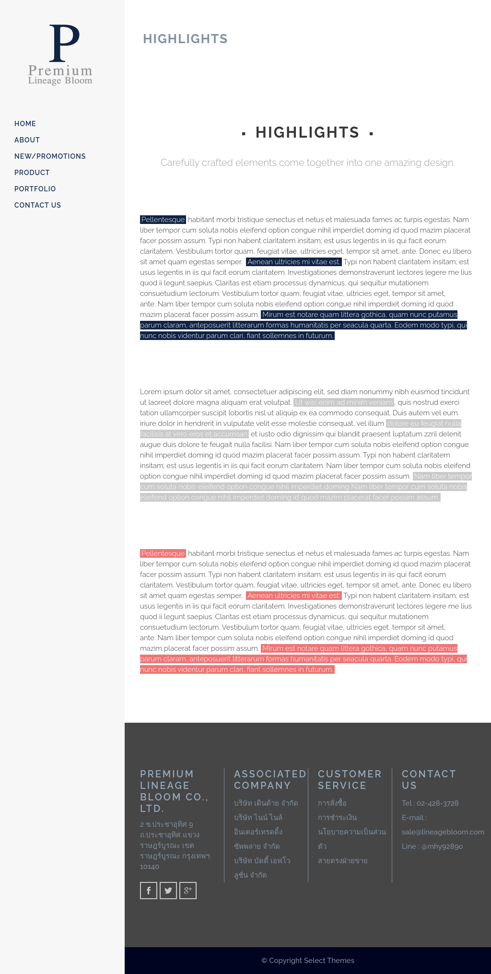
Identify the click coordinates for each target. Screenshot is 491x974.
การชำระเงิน (337, 817)
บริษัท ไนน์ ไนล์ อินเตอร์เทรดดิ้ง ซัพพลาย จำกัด (258, 832)
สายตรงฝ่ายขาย (343, 861)
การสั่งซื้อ (332, 803)
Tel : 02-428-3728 (430, 803)
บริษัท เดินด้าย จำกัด (266, 803)
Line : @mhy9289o (432, 846)
